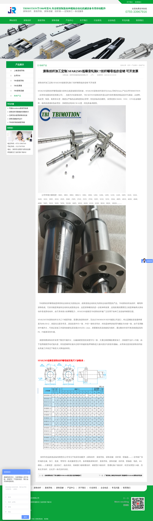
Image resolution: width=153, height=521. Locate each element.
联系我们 (138, 2)
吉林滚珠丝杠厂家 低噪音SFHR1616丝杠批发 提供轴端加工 (63, 475)
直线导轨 (41, 20)
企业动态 (111, 20)
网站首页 (13, 20)
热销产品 (17, 96)
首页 (128, 65)
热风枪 (46, 519)
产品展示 (19, 64)
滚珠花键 (55, 20)
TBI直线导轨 (19, 81)
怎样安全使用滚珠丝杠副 (18, 115)
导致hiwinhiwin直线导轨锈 (18, 108)
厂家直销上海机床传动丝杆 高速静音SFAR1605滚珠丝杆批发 (123, 475)
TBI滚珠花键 (19, 91)
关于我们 (130, 2)
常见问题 (126, 20)
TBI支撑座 (18, 86)
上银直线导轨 (19, 71)
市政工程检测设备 (37, 519)
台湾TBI (17, 76)
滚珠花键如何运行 (15, 119)
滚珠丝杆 (27, 20)
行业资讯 (97, 20)
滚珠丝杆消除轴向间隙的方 (19, 112)
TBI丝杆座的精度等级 (17, 122)
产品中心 (69, 20)
